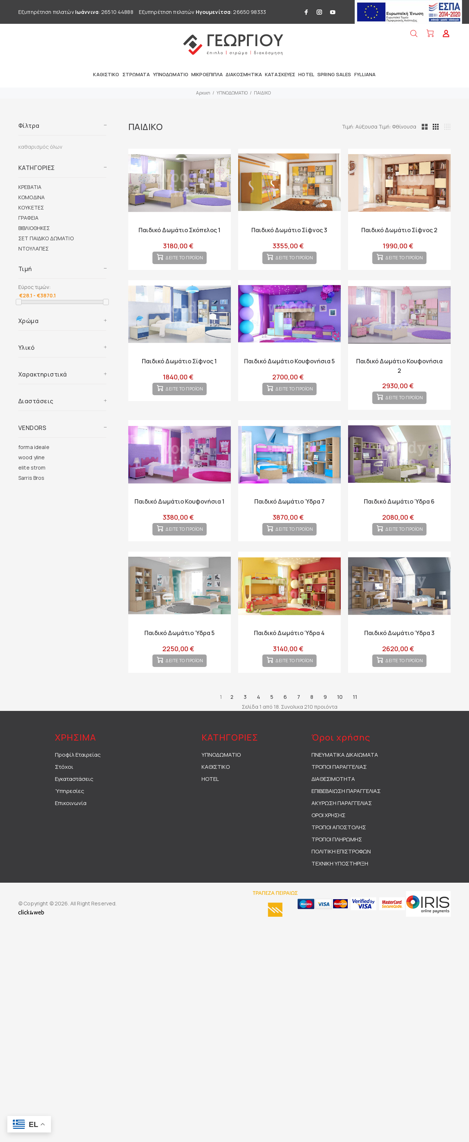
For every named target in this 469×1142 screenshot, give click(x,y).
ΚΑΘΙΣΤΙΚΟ (216, 790)
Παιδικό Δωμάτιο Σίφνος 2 (399, 230)
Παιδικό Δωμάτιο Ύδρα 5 (179, 650)
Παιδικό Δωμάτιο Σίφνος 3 (289, 230)
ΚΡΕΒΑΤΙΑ (29, 186)
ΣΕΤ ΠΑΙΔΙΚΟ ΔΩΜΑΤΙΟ (46, 238)
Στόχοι (64, 790)
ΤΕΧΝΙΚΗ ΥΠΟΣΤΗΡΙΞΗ (339, 887)
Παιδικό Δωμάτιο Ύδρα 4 (289, 650)
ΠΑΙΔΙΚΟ (262, 93)
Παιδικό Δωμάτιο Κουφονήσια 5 (289, 367)
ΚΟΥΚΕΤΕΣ (31, 207)
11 (355, 720)
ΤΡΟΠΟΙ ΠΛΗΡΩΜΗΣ (336, 863)
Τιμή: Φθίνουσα (431, 126)
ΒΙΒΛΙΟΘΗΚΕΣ (34, 228)
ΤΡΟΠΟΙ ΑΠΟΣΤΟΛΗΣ (338, 850)
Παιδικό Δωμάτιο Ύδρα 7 (289, 513)
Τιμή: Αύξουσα (394, 126)
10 (340, 720)
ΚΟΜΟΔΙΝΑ (31, 197)
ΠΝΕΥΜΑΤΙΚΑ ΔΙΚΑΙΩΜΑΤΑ (344, 778)
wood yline (31, 457)
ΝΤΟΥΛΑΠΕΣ (33, 248)
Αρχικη (203, 93)
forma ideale (33, 447)
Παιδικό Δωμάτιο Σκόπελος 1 (180, 230)
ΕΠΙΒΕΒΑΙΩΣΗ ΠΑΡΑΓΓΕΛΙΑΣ (346, 814)
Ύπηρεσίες (69, 814)
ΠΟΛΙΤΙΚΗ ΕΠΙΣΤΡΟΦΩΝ (341, 875)
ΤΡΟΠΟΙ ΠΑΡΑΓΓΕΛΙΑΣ (339, 790)
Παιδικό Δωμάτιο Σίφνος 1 (179, 367)
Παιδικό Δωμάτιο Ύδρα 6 (399, 513)
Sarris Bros (31, 477)
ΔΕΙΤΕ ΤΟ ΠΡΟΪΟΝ (184, 263)
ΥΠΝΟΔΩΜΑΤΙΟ (232, 93)
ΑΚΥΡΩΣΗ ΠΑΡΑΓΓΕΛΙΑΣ (341, 826)
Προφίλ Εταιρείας (78, 778)
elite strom (32, 467)
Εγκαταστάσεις (74, 802)
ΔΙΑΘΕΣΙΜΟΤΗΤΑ (333, 802)
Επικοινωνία (70, 826)
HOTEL (210, 802)
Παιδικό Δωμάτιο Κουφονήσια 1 (179, 513)
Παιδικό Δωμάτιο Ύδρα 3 (399, 650)
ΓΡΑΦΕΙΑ (28, 217)
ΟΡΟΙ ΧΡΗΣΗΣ (328, 838)
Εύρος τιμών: (34, 286)
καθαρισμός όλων (40, 146)
